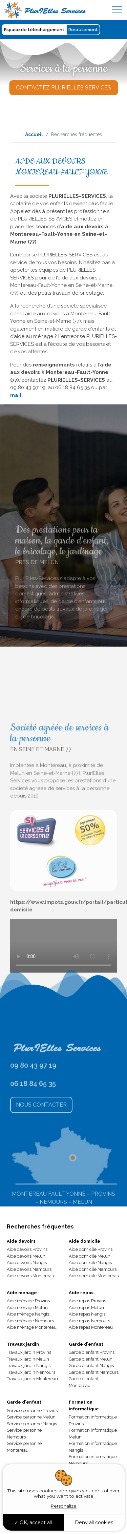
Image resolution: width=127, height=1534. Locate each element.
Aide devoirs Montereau (30, 1275)
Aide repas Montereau (91, 1327)
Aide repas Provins (87, 1300)
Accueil (34, 134)
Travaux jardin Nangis (28, 1365)
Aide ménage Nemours (30, 1320)
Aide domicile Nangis (90, 1262)
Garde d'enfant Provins (91, 1352)
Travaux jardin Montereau (32, 1378)
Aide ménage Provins (28, 1300)
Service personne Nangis (32, 1423)
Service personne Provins (32, 1410)
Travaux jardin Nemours (31, 1372)
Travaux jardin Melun (28, 1359)
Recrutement (83, 29)
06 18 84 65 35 (33, 1117)
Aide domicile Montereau (94, 1275)
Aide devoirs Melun (26, 1256)
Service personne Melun (31, 1417)
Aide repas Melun (86, 1307)
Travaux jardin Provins (29, 1352)
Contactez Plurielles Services (63, 87)
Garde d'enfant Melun (90, 1359)
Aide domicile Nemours (93, 1269)
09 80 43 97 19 (33, 1099)
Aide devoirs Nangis (27, 1262)
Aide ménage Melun (27, 1307)
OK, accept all (33, 1522)
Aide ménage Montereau (32, 1327)
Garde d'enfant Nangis (91, 1365)
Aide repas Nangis (87, 1314)
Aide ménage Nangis (28, 1314)
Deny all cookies (94, 1522)
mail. (16, 395)
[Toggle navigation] (117, 10)
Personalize (64, 1506)
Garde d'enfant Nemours (94, 1372)
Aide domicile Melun (89, 1256)
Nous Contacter (41, 1138)
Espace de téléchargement (34, 29)
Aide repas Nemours (89, 1320)
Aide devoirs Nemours (29, 1269)
